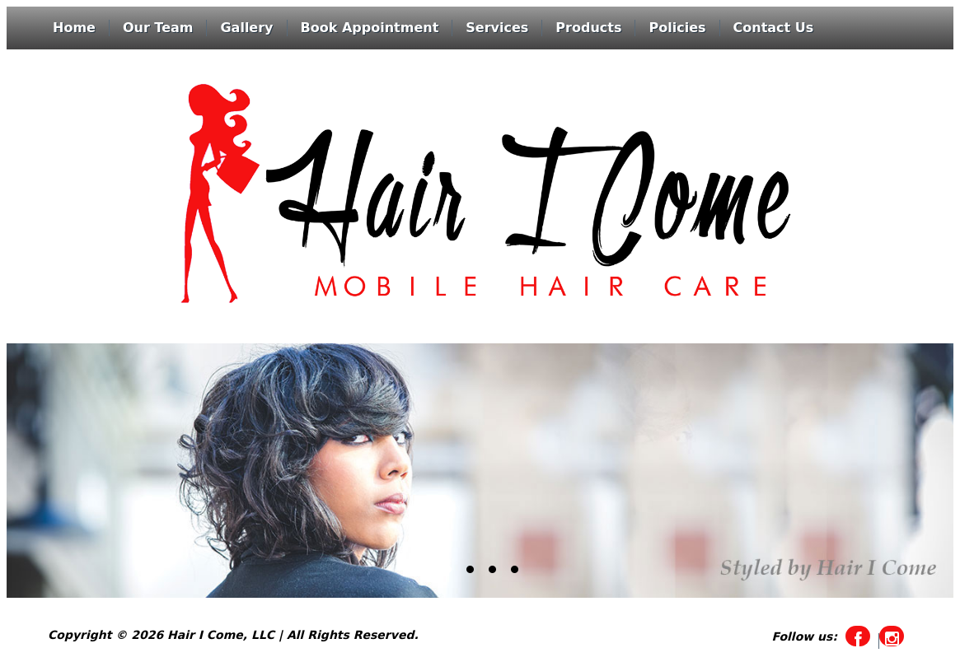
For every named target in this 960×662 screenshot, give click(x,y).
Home (74, 27)
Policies (677, 27)
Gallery (246, 27)
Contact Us (773, 27)
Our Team (158, 27)
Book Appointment (370, 27)
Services (497, 27)
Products (588, 27)
